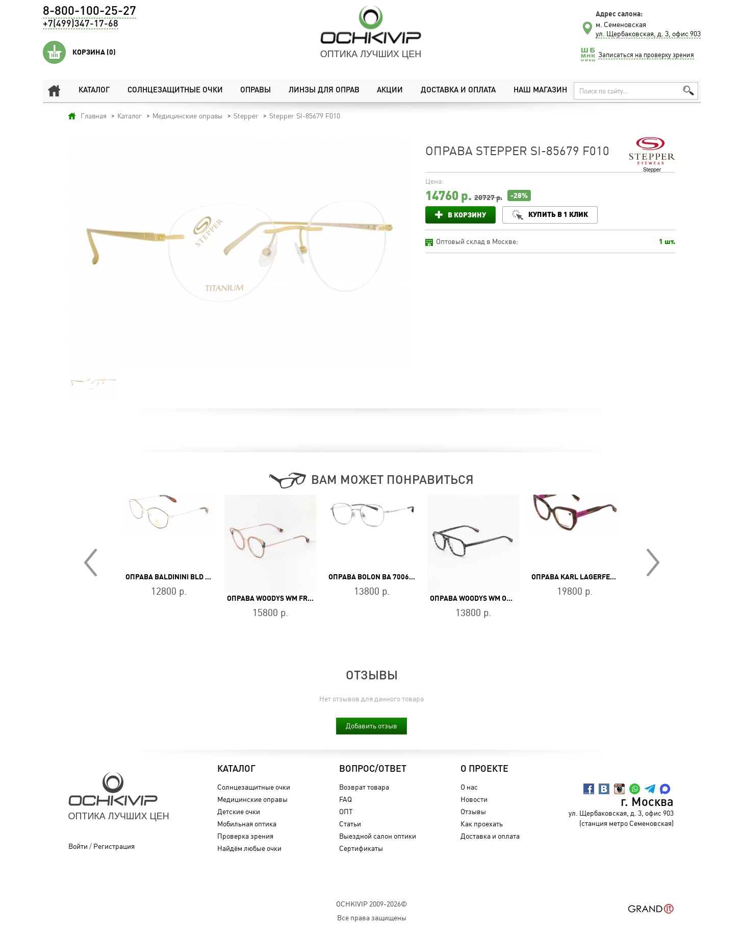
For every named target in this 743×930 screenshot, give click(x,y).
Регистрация (114, 846)
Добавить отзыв (371, 725)
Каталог (94, 90)
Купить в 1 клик (558, 214)
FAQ (345, 799)
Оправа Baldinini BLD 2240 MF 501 (185, 576)
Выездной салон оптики (377, 835)
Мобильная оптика (246, 823)
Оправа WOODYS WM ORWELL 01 (484, 598)
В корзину (467, 214)
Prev (90, 562)
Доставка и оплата (458, 90)
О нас (469, 786)
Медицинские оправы (252, 799)
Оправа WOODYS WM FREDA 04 (278, 598)
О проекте (484, 769)
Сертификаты (361, 848)
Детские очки (238, 811)
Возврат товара (364, 786)
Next (653, 562)
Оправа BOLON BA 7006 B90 (375, 576)
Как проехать (481, 823)
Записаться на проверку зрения (646, 55)
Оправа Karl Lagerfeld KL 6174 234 (595, 576)
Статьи (350, 823)
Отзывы (473, 811)
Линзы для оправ (324, 90)
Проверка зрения (245, 835)
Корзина (94, 52)
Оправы (255, 90)
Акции (390, 90)
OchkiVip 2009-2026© (371, 903)
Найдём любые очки (249, 848)
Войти (78, 846)
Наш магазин (540, 90)
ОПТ (346, 811)
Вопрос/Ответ (372, 769)
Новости (474, 799)
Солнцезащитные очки (175, 90)
